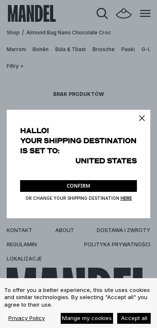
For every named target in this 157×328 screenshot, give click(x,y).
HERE (126, 198)
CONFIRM (78, 185)
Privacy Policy (26, 318)
